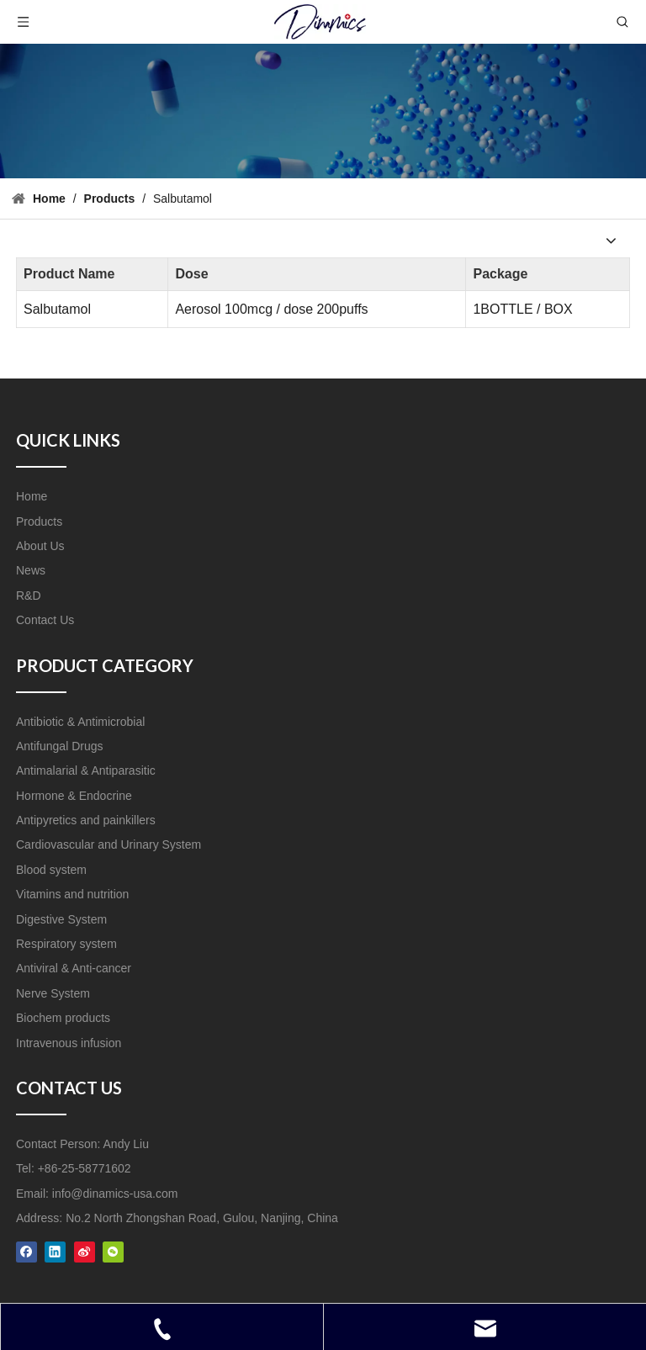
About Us (40, 546)
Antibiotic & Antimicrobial (80, 721)
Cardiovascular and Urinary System (108, 844)
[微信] (113, 1251)
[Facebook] (26, 1251)
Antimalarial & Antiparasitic (86, 770)
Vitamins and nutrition (72, 894)
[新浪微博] (84, 1251)
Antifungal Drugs (59, 746)
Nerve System (53, 993)
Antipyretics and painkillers (86, 820)
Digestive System (61, 919)
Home (31, 496)
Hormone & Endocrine (74, 795)
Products (39, 521)
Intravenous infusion (68, 1043)
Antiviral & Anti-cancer (73, 968)
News (30, 570)
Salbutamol (57, 309)
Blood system (51, 869)
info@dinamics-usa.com (115, 1193)
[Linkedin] (55, 1251)
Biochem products (63, 1017)
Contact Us (45, 620)
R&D (28, 595)
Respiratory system (66, 943)
